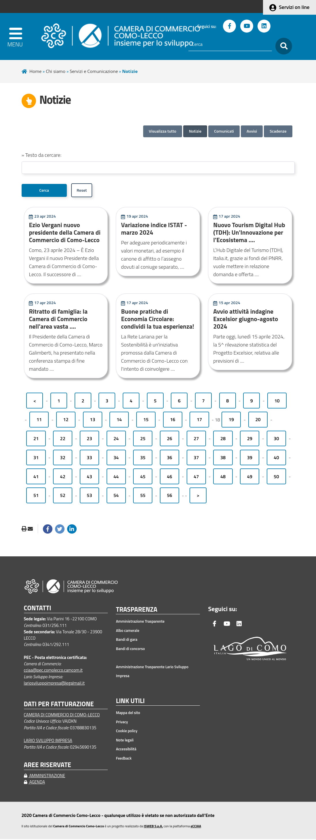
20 (258, 420)
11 (39, 420)
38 (223, 458)
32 (62, 458)
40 (276, 458)
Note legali (124, 741)
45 (142, 477)
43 (89, 477)
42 (62, 477)
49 (249, 477)
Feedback (123, 759)
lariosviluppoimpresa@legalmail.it (54, 684)
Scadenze (278, 131)
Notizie (195, 131)
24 (116, 439)
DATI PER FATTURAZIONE (59, 705)
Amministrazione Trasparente (140, 622)
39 (249, 458)
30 (276, 439)
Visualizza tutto (162, 131)
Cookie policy (126, 731)
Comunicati (224, 131)
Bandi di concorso (130, 649)
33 (89, 458)
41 (36, 477)
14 (119, 420)
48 (223, 477)
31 (36, 458)
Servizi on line (294, 7)
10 (276, 401)
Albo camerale (127, 631)
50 (276, 477)
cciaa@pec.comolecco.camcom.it (53, 671)
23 (89, 439)
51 (36, 496)
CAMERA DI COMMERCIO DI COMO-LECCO (62, 715)
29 (249, 439)
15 (146, 420)
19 (231, 420)
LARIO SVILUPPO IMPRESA (48, 741)
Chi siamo (55, 71)
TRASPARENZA (136, 610)
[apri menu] (18, 36)
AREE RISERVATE (47, 766)
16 (172, 420)
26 (169, 439)
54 (116, 496)
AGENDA (34, 782)
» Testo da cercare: (42, 155)
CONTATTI (37, 609)
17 (199, 420)
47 (196, 477)
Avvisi (252, 131)
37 (196, 458)
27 (196, 439)
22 (62, 439)
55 (142, 496)
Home (35, 71)
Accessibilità (126, 750)
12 (65, 420)
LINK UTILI (130, 702)
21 (36, 439)
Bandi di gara (126, 640)
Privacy (122, 723)
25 (142, 439)
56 (169, 496)
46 (169, 477)
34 (116, 458)
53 (89, 496)
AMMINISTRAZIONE (44, 776)
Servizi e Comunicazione (94, 71)
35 (142, 458)
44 (116, 477)
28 (223, 439)
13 (92, 420)
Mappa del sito (128, 713)
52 (62, 496)
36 (169, 458)
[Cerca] (230, 44)
